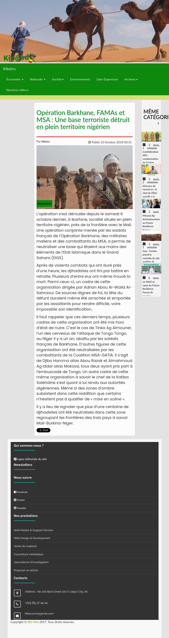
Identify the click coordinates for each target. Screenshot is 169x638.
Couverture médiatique (29, 554)
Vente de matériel (25, 546)
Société (58, 79)
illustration (44, 203)
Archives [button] (131, 79)
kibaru (45, 141)
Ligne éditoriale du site (30, 459)
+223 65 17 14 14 (36, 603)
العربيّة (161, 59)
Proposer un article (26, 570)
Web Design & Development (32, 538)
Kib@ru (9, 68)
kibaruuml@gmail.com (39, 613)
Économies (15, 79)
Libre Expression (107, 79)
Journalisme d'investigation (31, 562)
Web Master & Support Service (33, 530)
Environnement (80, 79)
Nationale (38, 79)
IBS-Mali (33, 622)
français (152, 59)
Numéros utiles (17, 90)
